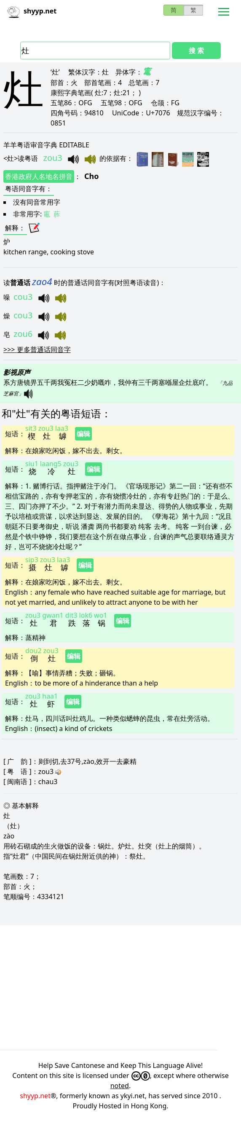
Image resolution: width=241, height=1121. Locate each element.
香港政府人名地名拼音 (38, 176)
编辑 (83, 433)
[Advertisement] (120, 987)
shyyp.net (35, 1095)
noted (119, 1085)
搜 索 (196, 50)
